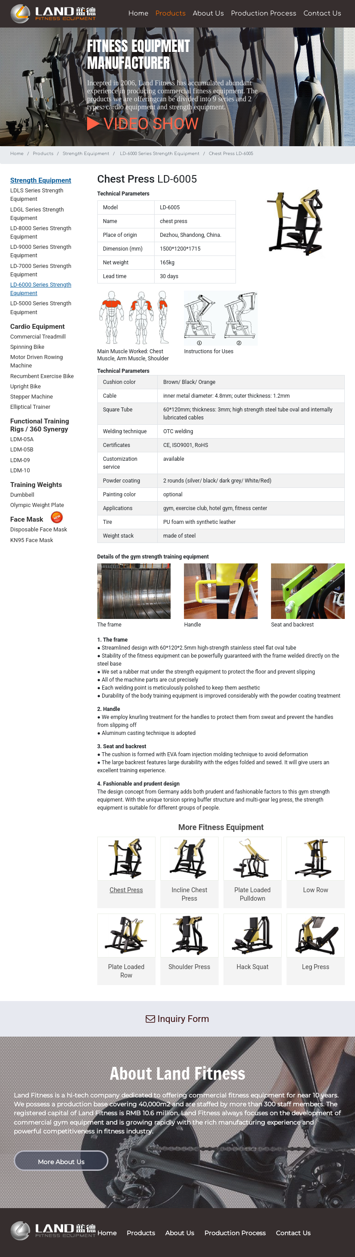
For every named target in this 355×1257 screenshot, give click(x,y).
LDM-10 (20, 470)
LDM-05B (21, 449)
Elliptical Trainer (30, 406)
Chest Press (126, 890)
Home (138, 13)
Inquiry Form (177, 1019)
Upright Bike (25, 386)
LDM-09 (20, 460)
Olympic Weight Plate (37, 505)
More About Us (61, 1162)
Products (171, 13)
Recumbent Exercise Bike (42, 376)
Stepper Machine (31, 396)
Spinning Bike (27, 346)
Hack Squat (253, 966)
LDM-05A (22, 439)
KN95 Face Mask (31, 540)
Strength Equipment (86, 154)
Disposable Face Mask (38, 529)
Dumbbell (22, 494)
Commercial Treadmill (38, 336)
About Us (208, 13)
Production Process (263, 13)
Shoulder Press (189, 966)
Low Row (315, 890)
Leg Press (316, 966)
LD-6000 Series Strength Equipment (159, 154)
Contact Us (322, 13)
